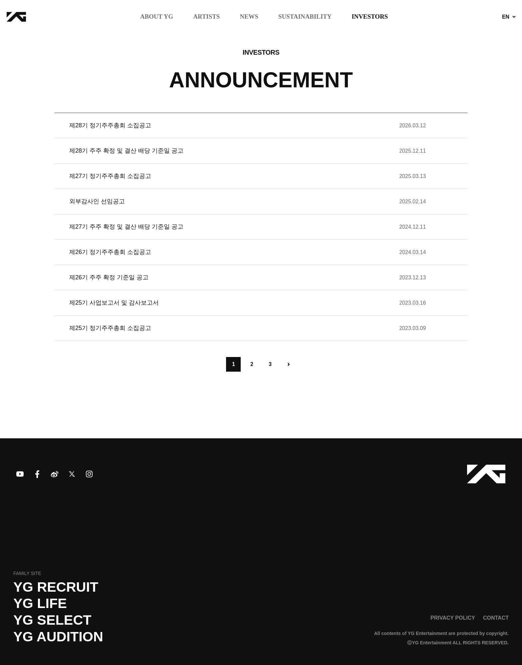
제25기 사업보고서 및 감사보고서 (114, 302)
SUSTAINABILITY (305, 17)
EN (505, 17)
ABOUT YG (156, 17)
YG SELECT (52, 620)
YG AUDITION (58, 636)
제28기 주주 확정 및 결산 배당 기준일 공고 (126, 150)
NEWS (249, 17)
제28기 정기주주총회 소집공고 (110, 125)
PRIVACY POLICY (452, 618)
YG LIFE (40, 603)
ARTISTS (206, 17)
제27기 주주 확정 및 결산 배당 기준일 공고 (126, 226)
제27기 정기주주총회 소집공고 (110, 176)
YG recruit (55, 587)
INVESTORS (370, 17)
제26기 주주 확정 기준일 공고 (108, 277)
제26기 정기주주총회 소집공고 (110, 252)
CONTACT (496, 618)
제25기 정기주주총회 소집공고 (110, 328)
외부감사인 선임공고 (97, 201)
